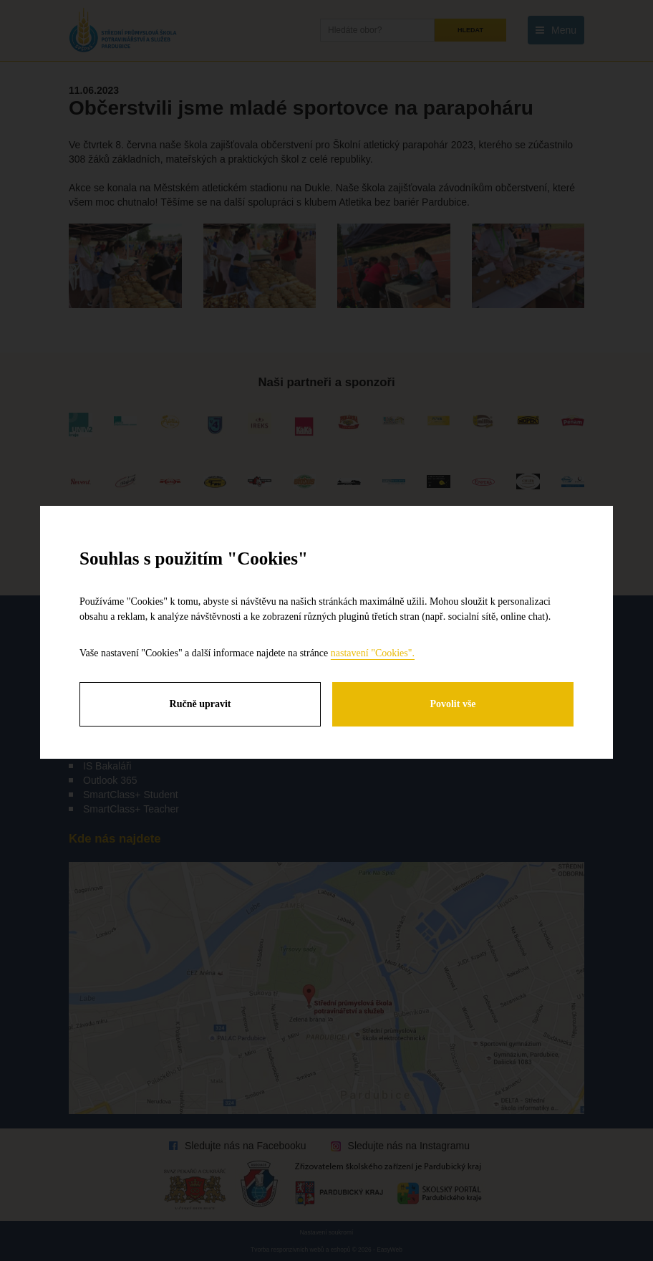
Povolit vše (452, 704)
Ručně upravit (200, 704)
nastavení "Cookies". (373, 653)
